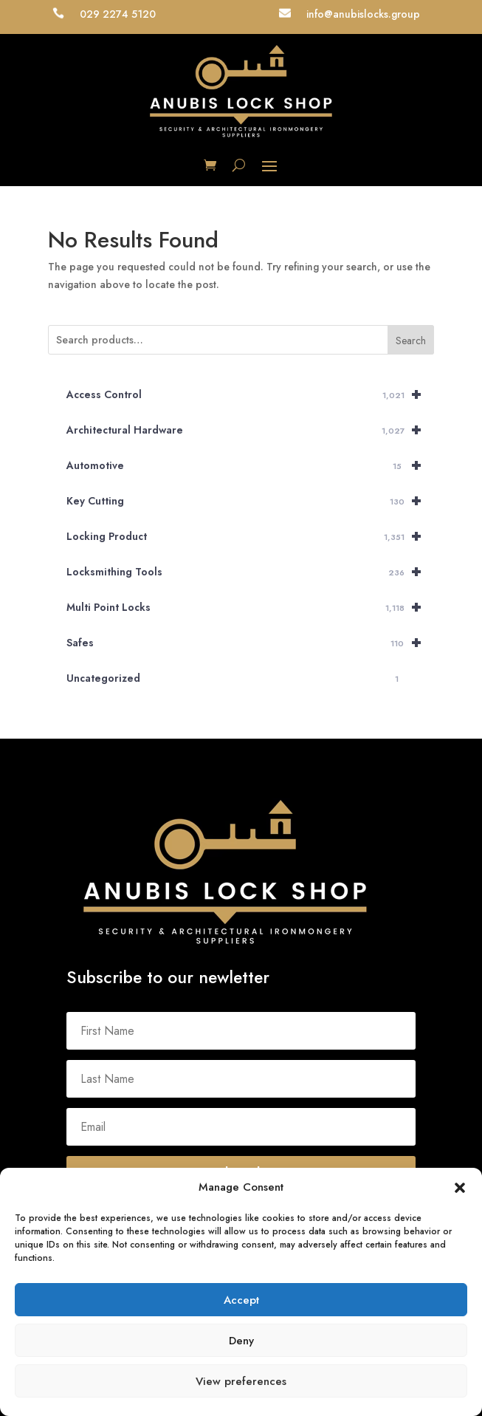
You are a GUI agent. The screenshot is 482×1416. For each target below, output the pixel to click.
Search (411, 340)
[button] (459, 1187)
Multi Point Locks (249, 607)
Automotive (249, 465)
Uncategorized (235, 678)
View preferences (241, 1381)
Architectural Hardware (249, 430)
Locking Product (249, 536)
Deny (241, 1341)
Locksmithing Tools (249, 571)
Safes (249, 642)
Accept (241, 1300)
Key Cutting (249, 501)
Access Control (249, 394)
